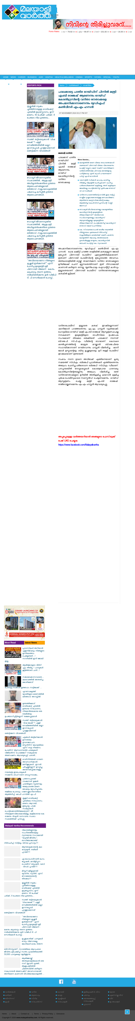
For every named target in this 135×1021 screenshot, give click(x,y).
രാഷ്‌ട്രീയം (87, 85)
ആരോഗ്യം (35, 995)
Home (4, 1014)
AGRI (41, 77)
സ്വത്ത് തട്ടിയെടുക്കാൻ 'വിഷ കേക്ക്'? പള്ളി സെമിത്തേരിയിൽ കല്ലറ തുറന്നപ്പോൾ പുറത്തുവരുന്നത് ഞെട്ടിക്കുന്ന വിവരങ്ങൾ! (41, 144)
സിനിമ (34, 999)
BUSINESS (32, 77)
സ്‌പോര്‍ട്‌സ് (36, 1002)
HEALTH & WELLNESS (64, 77)
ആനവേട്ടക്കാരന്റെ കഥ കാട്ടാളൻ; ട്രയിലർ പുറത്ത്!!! (32, 850)
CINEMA (79, 77)
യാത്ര (59, 995)
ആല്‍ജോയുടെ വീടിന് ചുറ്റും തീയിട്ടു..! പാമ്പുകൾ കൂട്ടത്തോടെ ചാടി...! (32, 668)
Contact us (25, 1014)
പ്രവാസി (87, 1004)
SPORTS (88, 77)
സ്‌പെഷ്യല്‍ (62, 1002)
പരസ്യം (86, 995)
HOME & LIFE (8, 82)
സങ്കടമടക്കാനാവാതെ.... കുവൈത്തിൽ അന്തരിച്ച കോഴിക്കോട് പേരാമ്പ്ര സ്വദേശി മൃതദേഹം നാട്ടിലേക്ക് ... (24, 682)
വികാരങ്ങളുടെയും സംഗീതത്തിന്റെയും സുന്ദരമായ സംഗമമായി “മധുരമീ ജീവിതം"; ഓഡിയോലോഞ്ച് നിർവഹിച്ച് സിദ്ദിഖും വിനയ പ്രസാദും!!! (23, 837)
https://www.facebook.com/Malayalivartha (78, 445)
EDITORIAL (21, 82)
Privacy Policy (47, 1014)
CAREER (21, 77)
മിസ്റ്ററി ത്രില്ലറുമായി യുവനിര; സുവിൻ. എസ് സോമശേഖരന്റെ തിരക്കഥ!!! (32, 875)
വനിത (34, 992)
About (13, 1014)
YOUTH (116, 77)
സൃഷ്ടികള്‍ (61, 999)
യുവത (112, 992)
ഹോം (62, 85)
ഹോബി (60, 992)
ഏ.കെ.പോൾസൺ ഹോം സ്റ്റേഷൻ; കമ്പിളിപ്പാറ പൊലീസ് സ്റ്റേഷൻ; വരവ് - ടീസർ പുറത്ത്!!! (33, 863)
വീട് (111, 999)
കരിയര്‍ (8, 995)
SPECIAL (107, 77)
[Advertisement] (67, 54)
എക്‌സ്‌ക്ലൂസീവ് (116, 995)
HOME (5, 77)
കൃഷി (7, 1002)
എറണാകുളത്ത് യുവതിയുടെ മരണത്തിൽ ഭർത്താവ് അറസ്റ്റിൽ (33, 694)
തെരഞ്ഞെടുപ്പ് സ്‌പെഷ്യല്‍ (89, 1000)
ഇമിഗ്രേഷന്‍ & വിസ (91, 992)
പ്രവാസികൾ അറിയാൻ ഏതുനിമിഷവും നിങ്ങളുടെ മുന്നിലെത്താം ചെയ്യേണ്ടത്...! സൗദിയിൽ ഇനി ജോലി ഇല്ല (24, 655)
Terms (36, 1014)
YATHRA (97, 77)
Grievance (60, 1014)
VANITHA (49, 77)
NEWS (13, 77)
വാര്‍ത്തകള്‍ (73, 85)
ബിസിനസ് (10, 999)
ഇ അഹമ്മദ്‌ (115, 1002)
